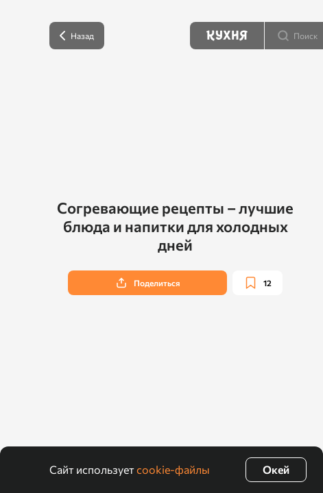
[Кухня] (227, 35)
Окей (276, 469)
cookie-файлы (173, 469)
